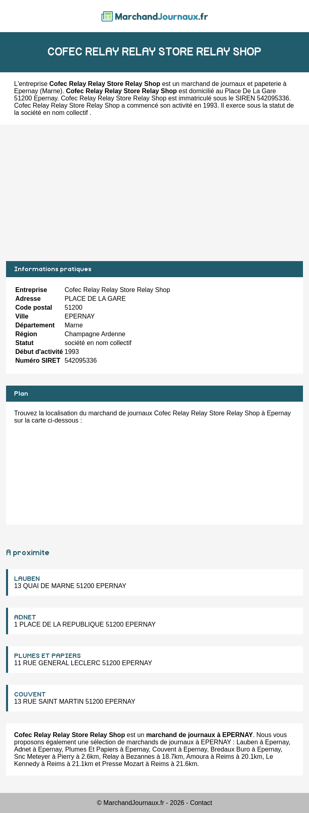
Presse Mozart (123, 763)
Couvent (164, 749)
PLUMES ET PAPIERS (47, 656)
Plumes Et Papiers (91, 749)
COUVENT (30, 694)
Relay (111, 756)
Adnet (22, 749)
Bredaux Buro (230, 749)
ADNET (25, 617)
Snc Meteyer (32, 756)
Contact (201, 802)
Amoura (197, 756)
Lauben (247, 742)
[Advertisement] (154, 193)
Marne (51, 91)
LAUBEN (27, 579)
